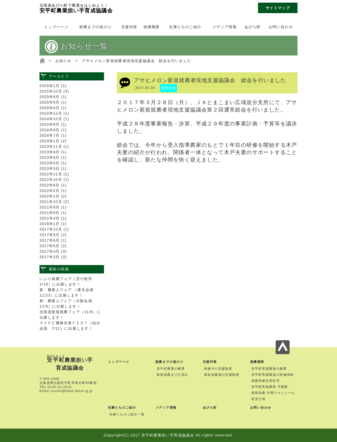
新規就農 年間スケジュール (273, 393)
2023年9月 (49, 152)
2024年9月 (49, 124)
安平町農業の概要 (171, 368)
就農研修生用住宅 (265, 381)
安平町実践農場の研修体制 (272, 375)
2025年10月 (50, 91)
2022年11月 (50, 174)
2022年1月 (49, 196)
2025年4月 (49, 108)
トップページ (56, 27)
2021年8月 (49, 213)
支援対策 (129, 27)
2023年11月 (50, 146)
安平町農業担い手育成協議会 (76, 8)
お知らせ (63, 61)
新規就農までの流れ (173, 375)
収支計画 (258, 399)
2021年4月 (49, 218)
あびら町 (253, 27)
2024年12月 (50, 113)
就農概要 (151, 27)
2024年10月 (50, 119)
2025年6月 (49, 97)
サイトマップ (278, 8)
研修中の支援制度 (218, 368)
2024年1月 (49, 141)
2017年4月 (49, 251)
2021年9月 (49, 207)
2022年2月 (49, 191)
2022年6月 (49, 185)
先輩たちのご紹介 (185, 27)
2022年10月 (50, 179)
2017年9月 (49, 235)
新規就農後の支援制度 (221, 375)
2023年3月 (49, 168)
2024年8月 (49, 130)
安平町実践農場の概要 (269, 368)
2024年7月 (49, 135)
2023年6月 (49, 157)
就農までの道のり (95, 27)
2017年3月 (49, 257)
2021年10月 (50, 202)
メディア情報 (224, 27)
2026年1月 (49, 86)
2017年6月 (49, 240)
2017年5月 (49, 246)
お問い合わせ (281, 27)
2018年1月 (49, 224)
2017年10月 (50, 229)
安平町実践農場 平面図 (269, 387)
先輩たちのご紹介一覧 (127, 414)
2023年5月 (49, 163)
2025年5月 (49, 102)
